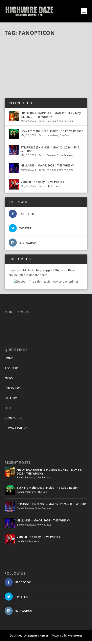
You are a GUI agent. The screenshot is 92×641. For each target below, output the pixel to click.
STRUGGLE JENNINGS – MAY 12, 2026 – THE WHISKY (50, 149)
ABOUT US (12, 368)
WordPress (75, 635)
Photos (50, 186)
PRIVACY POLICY (16, 428)
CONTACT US (13, 418)
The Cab (64, 135)
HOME (9, 358)
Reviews (51, 121)
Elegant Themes (37, 635)
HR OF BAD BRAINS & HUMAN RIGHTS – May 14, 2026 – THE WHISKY (51, 115)
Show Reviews (65, 121)
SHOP (9, 408)
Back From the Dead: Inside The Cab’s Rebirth (52, 131)
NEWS (9, 378)
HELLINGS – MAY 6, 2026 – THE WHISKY (47, 165)
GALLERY (11, 398)
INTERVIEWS (13, 388)
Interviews (52, 135)
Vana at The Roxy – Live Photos (42, 182)
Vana (58, 186)
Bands (42, 121)
